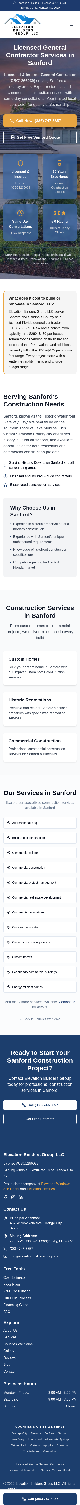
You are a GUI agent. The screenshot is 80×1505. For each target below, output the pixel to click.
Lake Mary (17, 1439)
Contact (9, 1371)
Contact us (67, 1002)
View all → (50, 1451)
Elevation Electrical (41, 1189)
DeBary (50, 1433)
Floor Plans (12, 1284)
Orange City (20, 1433)
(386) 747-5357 (21, 1248)
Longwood (35, 1439)
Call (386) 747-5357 (40, 1105)
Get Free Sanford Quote (35, 137)
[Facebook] (5, 1197)
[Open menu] (71, 24)
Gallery (8, 1351)
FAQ (6, 1311)
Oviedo (35, 1445)
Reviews (9, 1358)
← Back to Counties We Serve (40, 1019)
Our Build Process (17, 1298)
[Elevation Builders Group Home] (22, 24)
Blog (6, 1364)
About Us (10, 1330)
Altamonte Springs (57, 1439)
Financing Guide (15, 1305)
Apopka (48, 1445)
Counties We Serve (18, 1344)
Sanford (63, 1433)
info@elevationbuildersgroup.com (35, 1256)
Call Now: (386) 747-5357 (35, 121)
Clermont (63, 1445)
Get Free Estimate (39, 1119)
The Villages (31, 1451)
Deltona (36, 1433)
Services (9, 1337)
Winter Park (19, 1445)
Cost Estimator (14, 1277)
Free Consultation (16, 1291)
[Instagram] (13, 1197)
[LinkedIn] (21, 1197)
